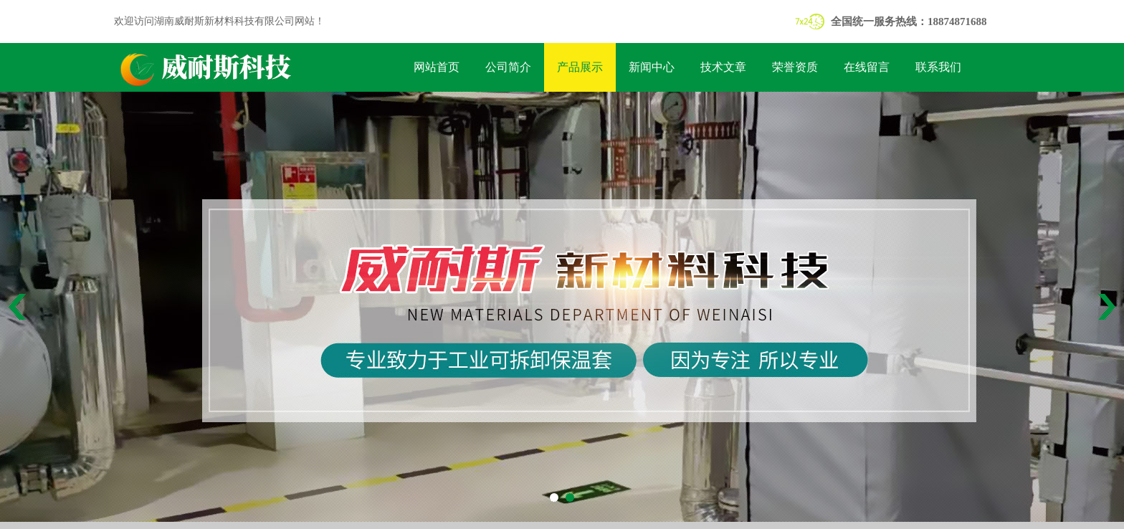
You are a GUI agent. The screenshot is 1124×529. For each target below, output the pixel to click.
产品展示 (580, 67)
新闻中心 (652, 67)
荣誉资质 (795, 67)
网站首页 (436, 67)
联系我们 (938, 67)
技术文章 (723, 67)
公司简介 (508, 67)
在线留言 (867, 67)
